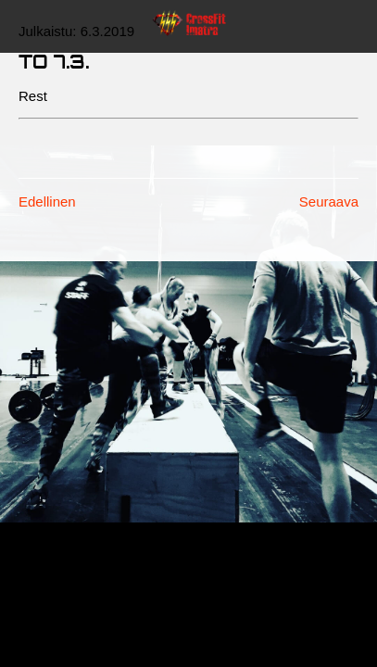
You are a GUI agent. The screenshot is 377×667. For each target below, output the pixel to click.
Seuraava (328, 201)
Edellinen (47, 201)
